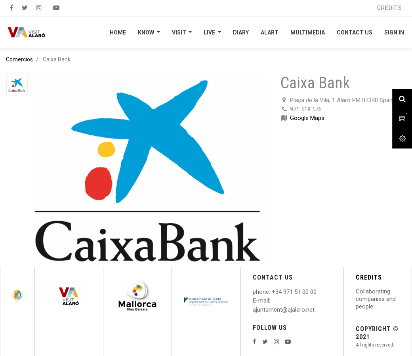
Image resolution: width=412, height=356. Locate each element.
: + (272, 291)
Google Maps (307, 118)
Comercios (19, 59)
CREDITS (369, 277)
